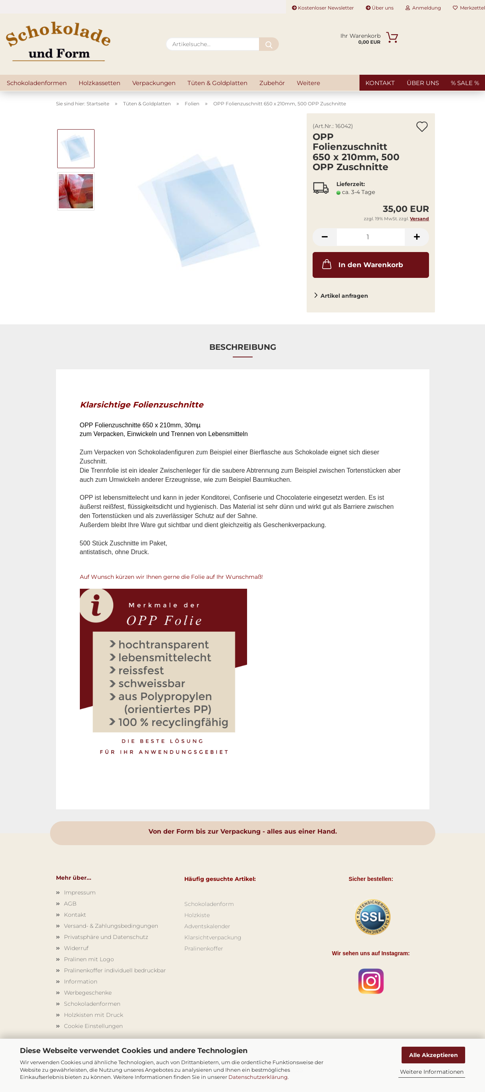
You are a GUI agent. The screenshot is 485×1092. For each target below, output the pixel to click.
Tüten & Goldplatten (217, 83)
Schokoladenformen (37, 83)
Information (80, 981)
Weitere (308, 83)
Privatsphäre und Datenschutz (106, 937)
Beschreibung (242, 347)
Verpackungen (154, 83)
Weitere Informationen (432, 1071)
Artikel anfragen (344, 295)
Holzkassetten (99, 83)
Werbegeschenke (88, 992)
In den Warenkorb (362, 264)
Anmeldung (423, 8)
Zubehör (272, 83)
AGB (70, 903)
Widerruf (76, 948)
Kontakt (380, 83)
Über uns (380, 8)
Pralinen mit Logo (89, 959)
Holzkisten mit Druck (93, 1014)
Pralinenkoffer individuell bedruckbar (115, 970)
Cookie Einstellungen (93, 1026)
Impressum (80, 892)
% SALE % (465, 83)
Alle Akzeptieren (433, 1055)
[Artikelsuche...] (269, 44)
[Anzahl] (370, 237)
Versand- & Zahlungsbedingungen (111, 925)
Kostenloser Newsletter (323, 8)
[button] (324, 237)
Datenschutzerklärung (258, 1077)
